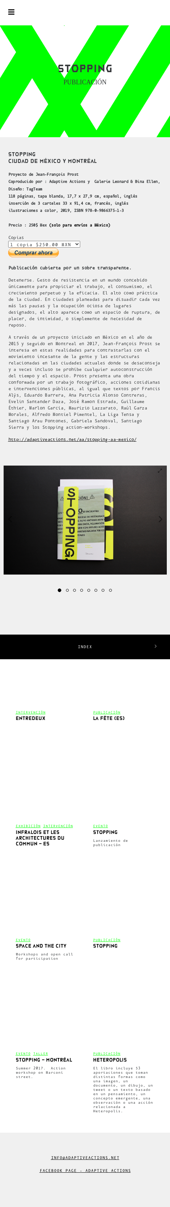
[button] (12, 519)
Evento (100, 826)
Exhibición (28, 826)
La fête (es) (109, 718)
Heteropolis (110, 1060)
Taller (40, 1053)
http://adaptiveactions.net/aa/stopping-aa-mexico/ (72, 439)
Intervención (31, 712)
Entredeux (30, 718)
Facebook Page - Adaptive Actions (85, 1170)
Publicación (106, 712)
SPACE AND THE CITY (41, 946)
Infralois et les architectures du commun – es (40, 838)
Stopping (105, 832)
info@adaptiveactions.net (85, 1157)
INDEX (85, 646)
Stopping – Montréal (44, 1060)
